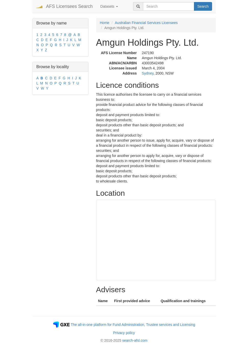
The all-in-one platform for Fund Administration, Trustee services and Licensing (133, 325)
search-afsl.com (135, 340)
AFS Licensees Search (69, 6)
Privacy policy (124, 333)
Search (202, 6)
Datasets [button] (109, 6)
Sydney (148, 73)
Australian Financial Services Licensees (146, 23)
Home (104, 23)
